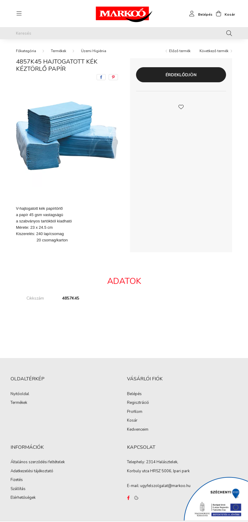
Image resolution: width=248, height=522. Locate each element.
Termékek (58, 51)
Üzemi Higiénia (93, 51)
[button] (181, 106)
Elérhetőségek (23, 497)
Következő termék (214, 51)
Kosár (132, 420)
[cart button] (223, 14)
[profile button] (199, 14)
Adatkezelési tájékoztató (32, 471)
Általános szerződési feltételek (38, 462)
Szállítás (18, 489)
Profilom (134, 412)
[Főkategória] (26, 51)
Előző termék (180, 51)
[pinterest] (113, 77)
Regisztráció (138, 403)
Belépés (134, 394)
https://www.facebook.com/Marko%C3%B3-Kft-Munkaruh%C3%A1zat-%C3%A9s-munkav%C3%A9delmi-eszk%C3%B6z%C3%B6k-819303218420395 (128, 498)
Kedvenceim (137, 429)
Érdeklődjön (181, 75)
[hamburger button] (19, 14)
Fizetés (17, 480)
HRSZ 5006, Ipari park (170, 471)
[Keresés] (124, 33)
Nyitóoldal (20, 394)
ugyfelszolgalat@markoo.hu (165, 486)
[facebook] (101, 77)
